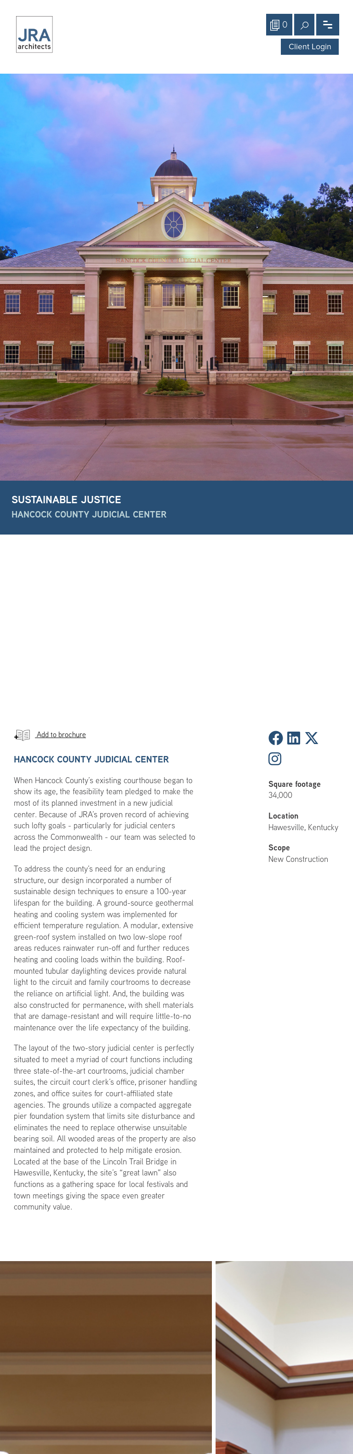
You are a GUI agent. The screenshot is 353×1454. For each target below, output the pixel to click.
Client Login (310, 47)
